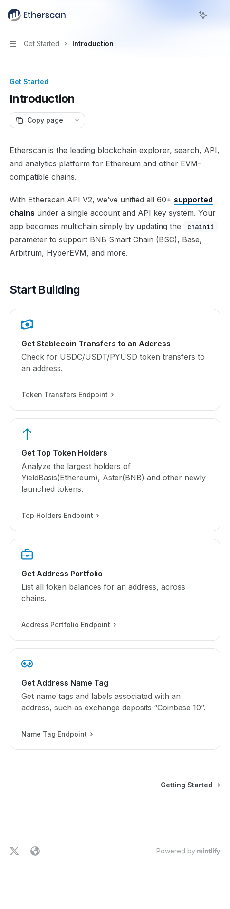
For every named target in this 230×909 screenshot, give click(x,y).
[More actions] (217, 15)
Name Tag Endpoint (56, 734)
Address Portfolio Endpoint (68, 625)
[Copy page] (39, 120)
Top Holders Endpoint (59, 515)
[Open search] (185, 15)
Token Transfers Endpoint (67, 395)
